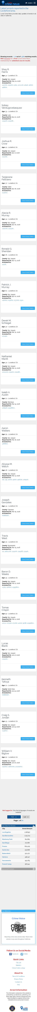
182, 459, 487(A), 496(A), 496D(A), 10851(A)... (15, 479)
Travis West (5, 537)
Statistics (18, 965)
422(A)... (4, 264)
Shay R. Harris (5, 70)
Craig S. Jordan (6, 716)
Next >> (14, 817)
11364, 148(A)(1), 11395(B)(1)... (11, 587)
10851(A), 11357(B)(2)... (8, 408)
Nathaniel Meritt (7, 357)
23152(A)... (5, 659)
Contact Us (18, 982)
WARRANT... (6, 515)
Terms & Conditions (18, 976)
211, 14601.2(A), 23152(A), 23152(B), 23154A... (15, 551)
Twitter (24, 954)
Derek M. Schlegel (6, 321)
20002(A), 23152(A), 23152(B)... (11, 372)
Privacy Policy (18, 979)
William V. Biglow (7, 752)
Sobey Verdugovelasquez (12, 106)
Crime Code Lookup (18, 968)
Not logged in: (7, 810)
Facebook (13, 954)
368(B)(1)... (5, 444)
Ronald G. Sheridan (7, 250)
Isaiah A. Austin (6, 393)
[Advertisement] (18, 36)
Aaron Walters (6, 429)
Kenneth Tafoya (6, 680)
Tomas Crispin (5, 608)
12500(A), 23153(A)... (8, 228)
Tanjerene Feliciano (7, 178)
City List (18, 962)
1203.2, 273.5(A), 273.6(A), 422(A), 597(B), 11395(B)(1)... (18, 623)
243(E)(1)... (5, 192)
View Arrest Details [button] (28, 93)
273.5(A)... (5, 336)
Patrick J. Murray (6, 286)
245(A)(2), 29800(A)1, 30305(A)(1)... (12, 766)
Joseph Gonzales (6, 501)
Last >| (26, 817)
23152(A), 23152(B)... (8, 121)
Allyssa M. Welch (7, 465)
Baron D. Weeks (6, 572)
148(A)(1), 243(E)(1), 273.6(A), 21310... (13, 300)
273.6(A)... (5, 157)
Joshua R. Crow (7, 142)
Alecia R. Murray (6, 214)
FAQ (18, 985)
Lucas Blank (5, 644)
